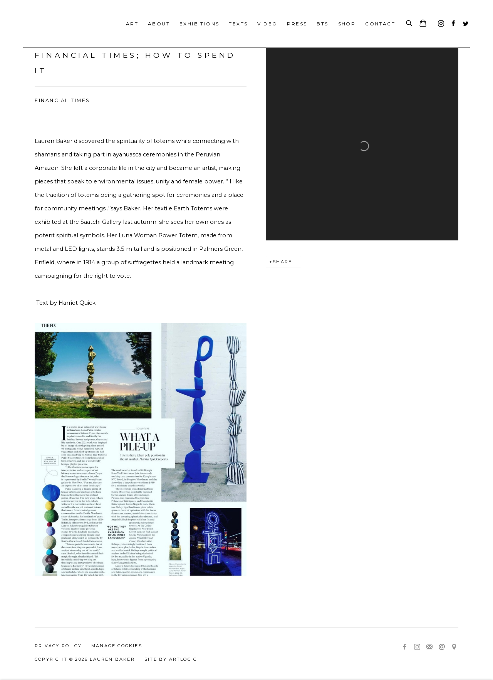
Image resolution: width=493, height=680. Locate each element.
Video (267, 24)
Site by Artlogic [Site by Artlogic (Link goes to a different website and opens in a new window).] (170, 659)
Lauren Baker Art (61, 24)
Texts (238, 24)
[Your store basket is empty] (423, 24)
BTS (322, 24)
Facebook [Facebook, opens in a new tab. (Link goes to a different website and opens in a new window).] (451, 22)
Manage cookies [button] (116, 645)
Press (297, 24)
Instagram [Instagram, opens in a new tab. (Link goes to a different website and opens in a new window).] (439, 22)
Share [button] (282, 261)
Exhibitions (199, 24)
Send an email (442, 647)
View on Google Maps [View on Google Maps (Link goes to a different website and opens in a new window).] (454, 647)
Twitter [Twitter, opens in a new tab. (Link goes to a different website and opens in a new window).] (464, 22)
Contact (380, 24)
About (159, 24)
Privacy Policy (58, 645)
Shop (347, 24)
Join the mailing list (429, 647)
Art (132, 24)
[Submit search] (409, 23)
